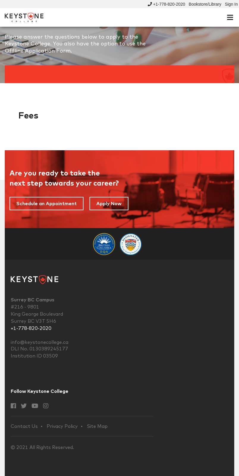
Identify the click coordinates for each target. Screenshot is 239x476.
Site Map (97, 426)
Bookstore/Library (205, 4)
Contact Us (24, 426)
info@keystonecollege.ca (39, 342)
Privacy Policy (62, 426)
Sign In (231, 4)
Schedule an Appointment (46, 203)
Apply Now (109, 203)
